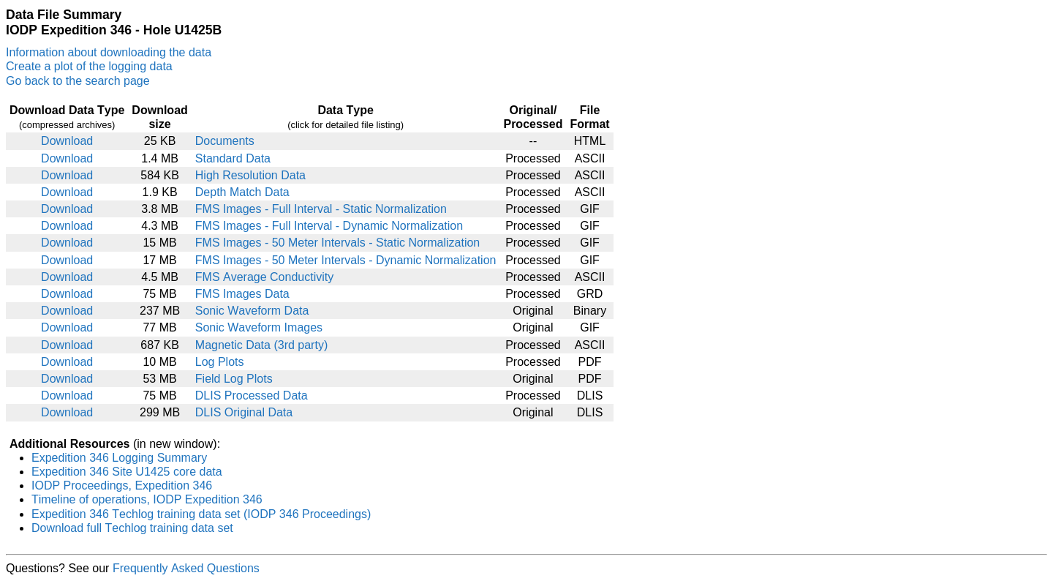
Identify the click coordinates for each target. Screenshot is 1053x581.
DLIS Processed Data (251, 395)
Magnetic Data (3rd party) (261, 345)
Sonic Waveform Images (258, 327)
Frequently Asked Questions (186, 568)
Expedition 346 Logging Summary (119, 457)
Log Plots (219, 362)
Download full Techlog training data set (132, 528)
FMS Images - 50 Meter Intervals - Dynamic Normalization (346, 260)
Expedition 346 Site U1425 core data (126, 471)
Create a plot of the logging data (89, 66)
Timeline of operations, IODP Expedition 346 (147, 499)
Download (67, 141)
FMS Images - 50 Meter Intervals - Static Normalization (337, 242)
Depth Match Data (242, 192)
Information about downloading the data (108, 52)
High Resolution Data (250, 175)
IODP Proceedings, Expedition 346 (121, 485)
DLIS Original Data (243, 412)
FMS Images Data (242, 294)
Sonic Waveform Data (252, 310)
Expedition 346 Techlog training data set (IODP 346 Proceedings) (201, 514)
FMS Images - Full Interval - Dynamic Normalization (329, 226)
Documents (224, 141)
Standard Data (233, 158)
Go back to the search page (78, 81)
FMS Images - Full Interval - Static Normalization (321, 209)
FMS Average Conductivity (264, 277)
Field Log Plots (234, 378)
